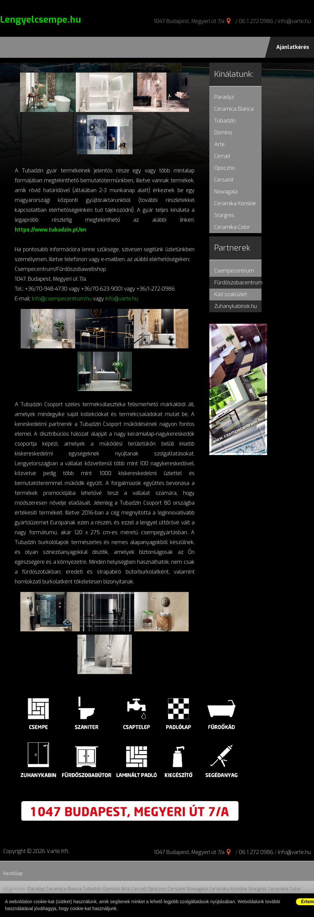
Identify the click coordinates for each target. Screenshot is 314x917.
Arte (219, 144)
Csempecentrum (234, 270)
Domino (223, 132)
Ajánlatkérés (292, 47)
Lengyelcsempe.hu (40, 19)
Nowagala (226, 191)
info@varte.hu (294, 21)
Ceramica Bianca (234, 108)
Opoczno (224, 167)
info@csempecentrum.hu (62, 298)
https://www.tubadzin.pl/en (50, 229)
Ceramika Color (232, 227)
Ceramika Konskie (235, 203)
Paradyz (224, 97)
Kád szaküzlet (230, 294)
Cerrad (222, 156)
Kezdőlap (13, 873)
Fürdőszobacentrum (238, 282)
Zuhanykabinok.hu (235, 306)
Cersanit (224, 179)
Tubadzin (225, 120)
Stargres (224, 215)
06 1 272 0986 (256, 21)
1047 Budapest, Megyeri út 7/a (189, 21)
